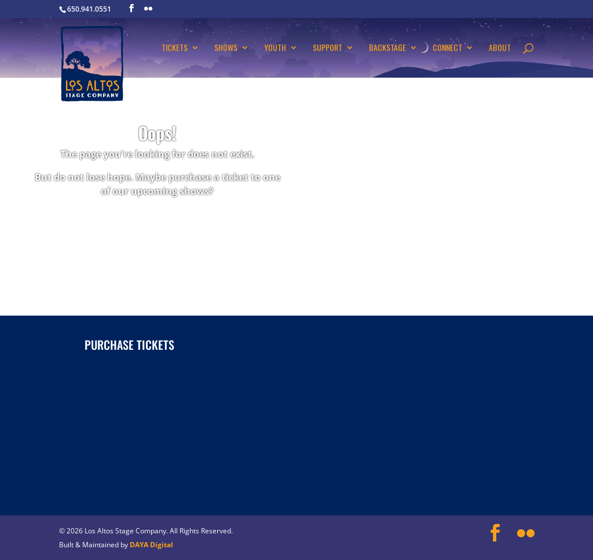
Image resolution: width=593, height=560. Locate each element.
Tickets (175, 48)
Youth (275, 48)
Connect (447, 48)
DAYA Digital (151, 545)
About (500, 48)
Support (327, 48)
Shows (225, 48)
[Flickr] (148, 9)
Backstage (387, 48)
